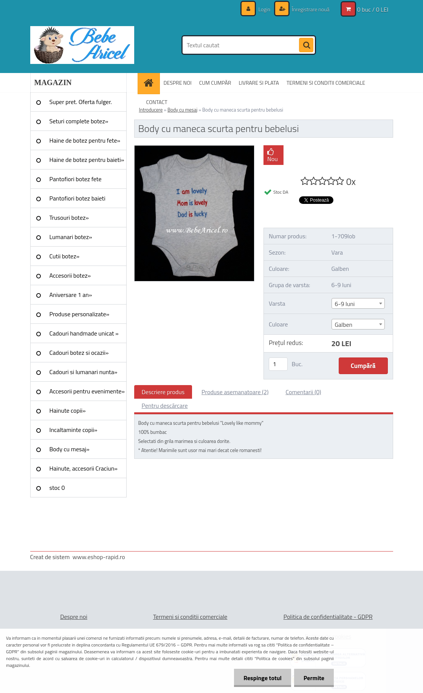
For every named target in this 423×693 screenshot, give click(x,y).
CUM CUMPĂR (215, 83)
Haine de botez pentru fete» (85, 140)
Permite (314, 677)
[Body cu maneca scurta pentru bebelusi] (194, 148)
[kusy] (278, 364)
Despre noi (73, 616)
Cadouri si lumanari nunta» (84, 371)
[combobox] (358, 303)
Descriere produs (163, 391)
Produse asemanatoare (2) (234, 391)
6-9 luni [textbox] (345, 303)
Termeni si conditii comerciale (190, 616)
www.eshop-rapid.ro (99, 556)
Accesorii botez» (70, 275)
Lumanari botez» (71, 236)
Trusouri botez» (69, 217)
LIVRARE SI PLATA (259, 83)
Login (264, 9)
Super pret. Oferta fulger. (81, 101)
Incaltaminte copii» (74, 429)
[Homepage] (151, 82)
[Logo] (82, 45)
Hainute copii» (68, 410)
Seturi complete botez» (79, 121)
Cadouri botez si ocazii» (79, 352)
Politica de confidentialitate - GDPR (328, 616)
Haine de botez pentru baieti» (87, 159)
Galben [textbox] (344, 324)
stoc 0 (57, 487)
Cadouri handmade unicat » (84, 333)
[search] (306, 45)
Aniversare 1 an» (71, 294)
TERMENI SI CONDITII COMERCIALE (326, 83)
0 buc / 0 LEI (373, 9)
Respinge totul (262, 677)
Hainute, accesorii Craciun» (84, 468)
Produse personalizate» (80, 314)
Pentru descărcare (165, 405)
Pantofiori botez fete (76, 178)
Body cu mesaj (182, 109)
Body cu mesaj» (70, 449)
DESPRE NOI (178, 83)
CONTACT (156, 102)
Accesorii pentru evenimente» (87, 391)
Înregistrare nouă (310, 9)
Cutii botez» (65, 256)
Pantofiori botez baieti (77, 198)
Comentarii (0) (303, 391)
